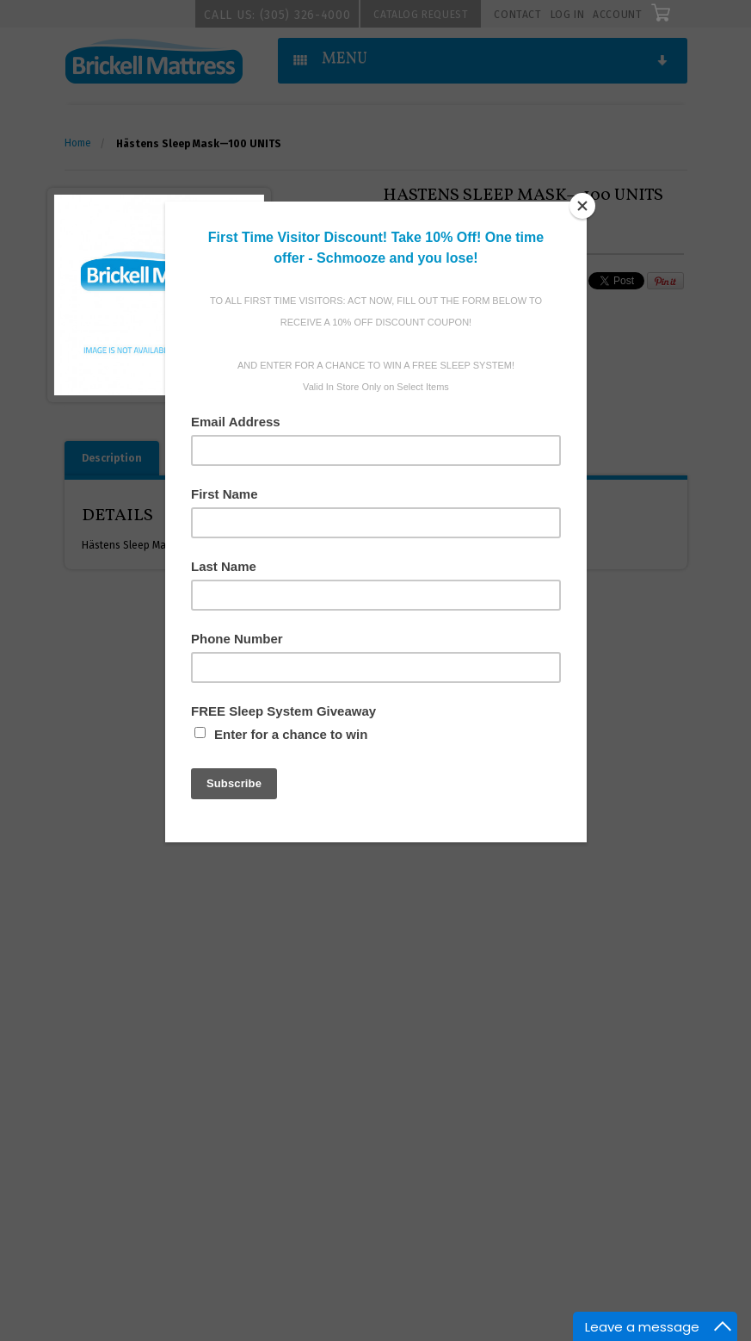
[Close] (582, 206)
